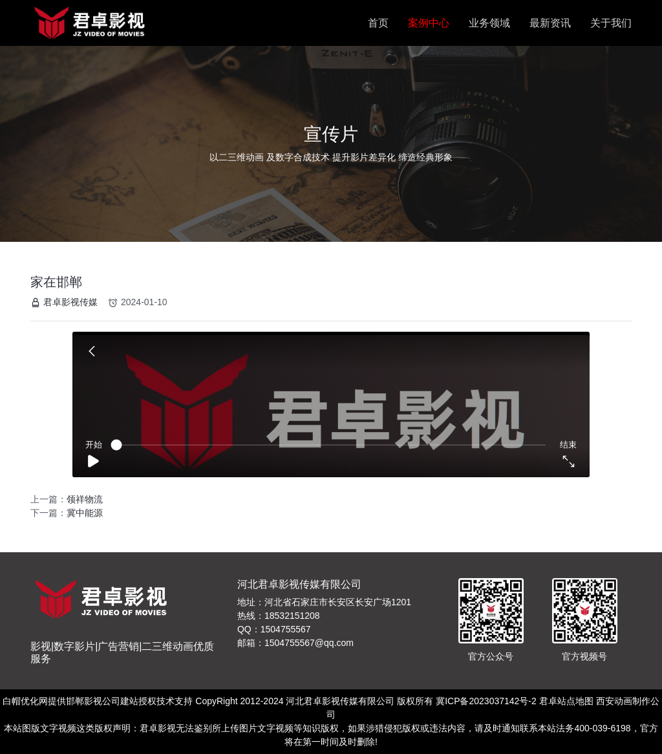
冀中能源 (85, 513)
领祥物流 (85, 499)
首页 (378, 22)
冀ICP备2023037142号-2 (486, 701)
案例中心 (428, 22)
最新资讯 (550, 22)
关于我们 (611, 22)
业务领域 (489, 22)
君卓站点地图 (566, 701)
